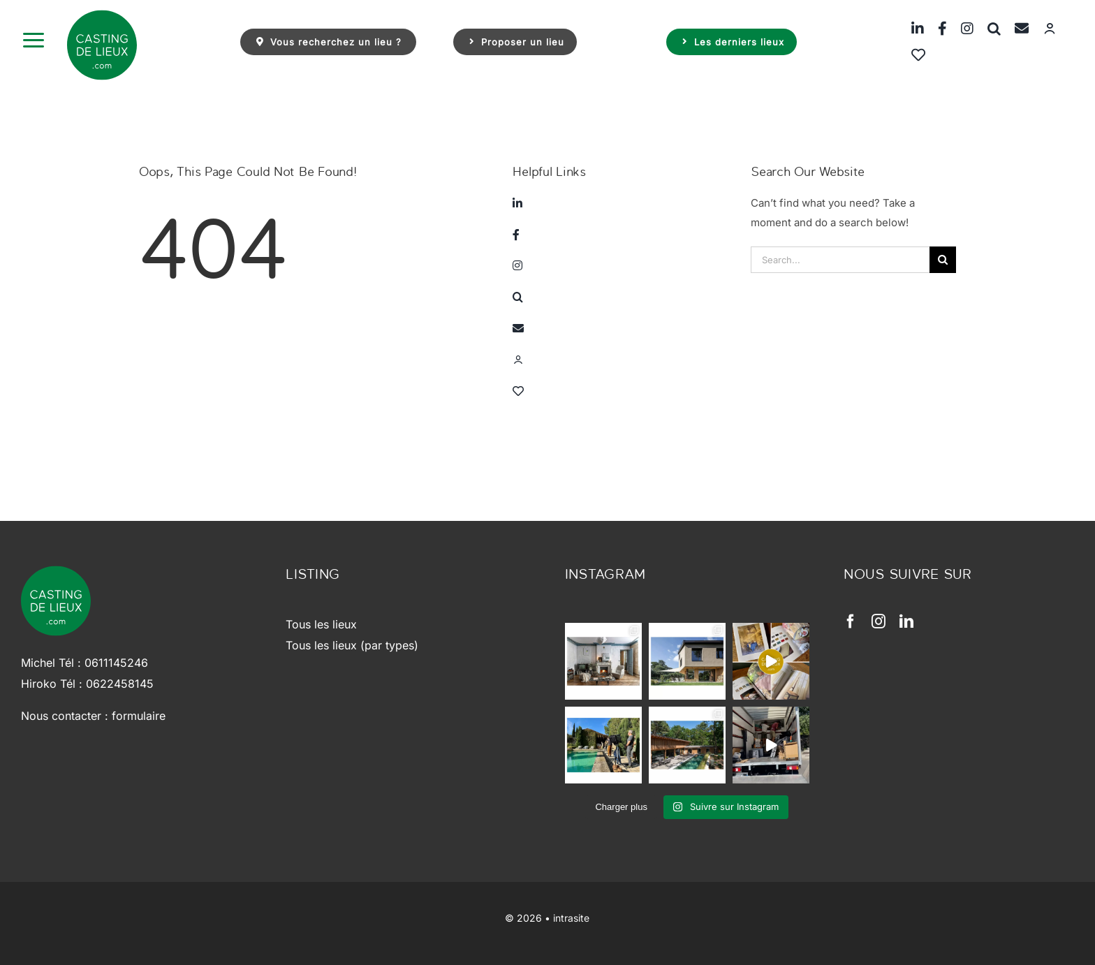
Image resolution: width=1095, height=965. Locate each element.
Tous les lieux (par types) (352, 645)
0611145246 (116, 663)
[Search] (942, 259)
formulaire (139, 716)
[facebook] (851, 621)
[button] (987, 28)
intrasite (571, 918)
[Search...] (840, 259)
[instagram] (878, 621)
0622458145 (120, 684)
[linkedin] (906, 621)
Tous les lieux (321, 624)
